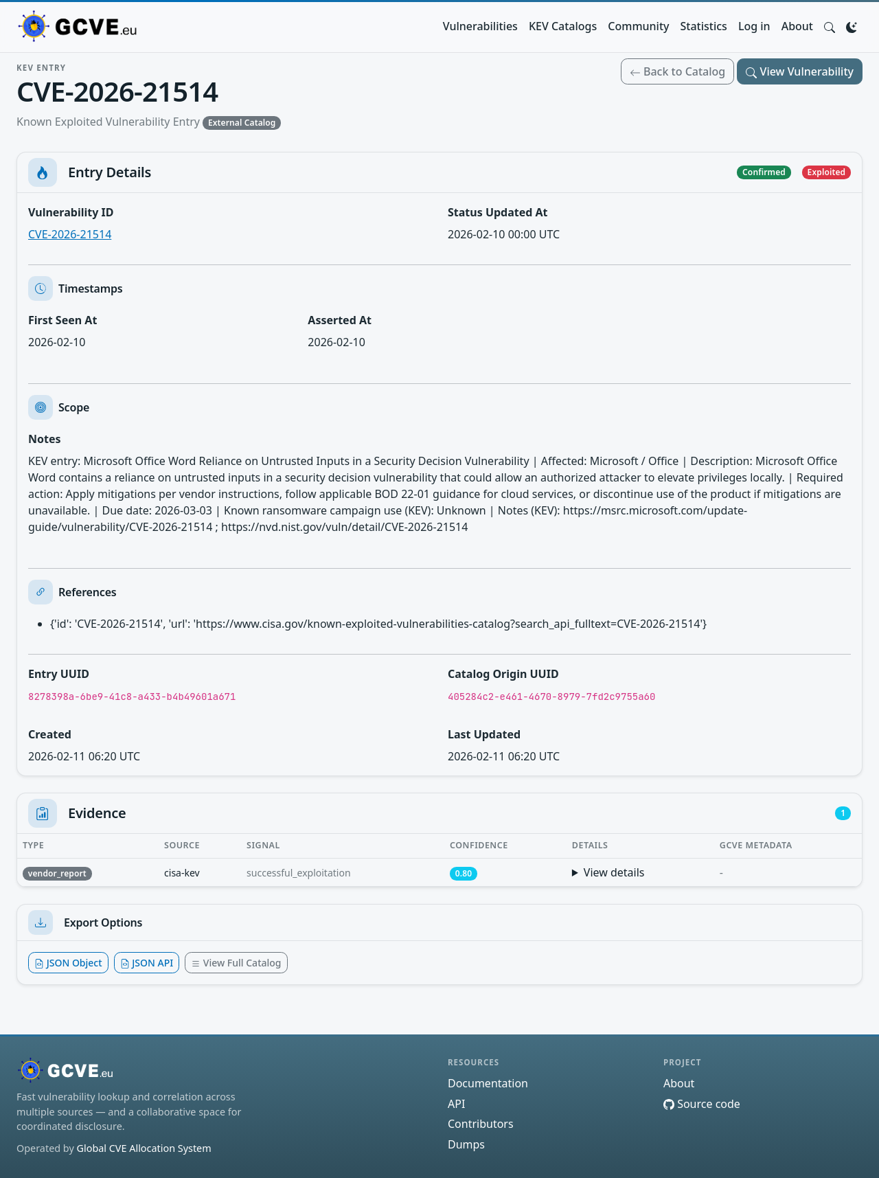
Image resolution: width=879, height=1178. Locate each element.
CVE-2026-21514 (69, 234)
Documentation (488, 1083)
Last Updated (484, 734)
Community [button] (638, 26)
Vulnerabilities (480, 26)
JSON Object (68, 962)
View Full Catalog (236, 962)
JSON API (147, 962)
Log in (754, 26)
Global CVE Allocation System (143, 1148)
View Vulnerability (800, 71)
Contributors (481, 1123)
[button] (830, 26)
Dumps (466, 1144)
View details (614, 872)
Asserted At (340, 320)
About (797, 26)
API (456, 1103)
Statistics (704, 26)
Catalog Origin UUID (503, 673)
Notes (44, 438)
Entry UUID (58, 673)
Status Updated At (498, 212)
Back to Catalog (677, 71)
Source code (701, 1103)
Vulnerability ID (70, 212)
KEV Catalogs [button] (563, 26)
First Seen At (62, 320)
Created (49, 734)
